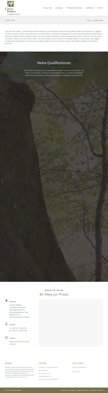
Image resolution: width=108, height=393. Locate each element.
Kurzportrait (47, 8)
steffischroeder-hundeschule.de (49, 379)
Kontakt (100, 8)
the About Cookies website (61, 41)
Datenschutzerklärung (79, 367)
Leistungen (59, 8)
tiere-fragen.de (43, 370)
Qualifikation (89, 8)
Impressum (75, 371)
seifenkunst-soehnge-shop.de (48, 367)
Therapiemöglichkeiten (74, 8)
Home (89, 20)
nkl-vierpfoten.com (44, 373)
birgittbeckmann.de (45, 376)
